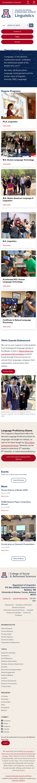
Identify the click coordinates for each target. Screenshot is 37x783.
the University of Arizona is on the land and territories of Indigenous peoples (18, 753)
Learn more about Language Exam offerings (18, 458)
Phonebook (5, 708)
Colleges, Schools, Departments (12, 664)
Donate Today (8, 371)
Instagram (6, 726)
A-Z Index (4, 696)
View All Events (18, 480)
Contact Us (6, 598)
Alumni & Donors (7, 637)
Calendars (4, 699)
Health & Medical (7, 675)
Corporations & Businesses (10, 643)
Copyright (30, 610)
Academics (5, 656)
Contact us (17, 32)
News (3, 705)
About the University (8, 653)
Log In (5, 743)
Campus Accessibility (13, 613)
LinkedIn (6, 729)
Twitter (5, 724)
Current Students (7, 631)
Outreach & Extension (8, 681)
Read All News (18, 559)
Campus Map (5, 702)
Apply (17, 37)
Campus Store (6, 686)
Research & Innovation (9, 684)
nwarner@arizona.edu (20, 598)
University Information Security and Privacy (19, 776)
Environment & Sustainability (11, 670)
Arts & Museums (6, 658)
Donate (17, 42)
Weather (4, 710)
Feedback (18, 615)
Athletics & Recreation (9, 661)
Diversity (4, 667)
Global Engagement (8, 672)
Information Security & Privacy (14, 610)
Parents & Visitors (7, 640)
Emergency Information (24, 605)
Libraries (4, 678)
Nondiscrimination (18, 607)
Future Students (6, 629)
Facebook (6, 721)
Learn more (7, 126)
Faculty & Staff (6, 634)
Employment (9, 605)
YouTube (6, 732)
